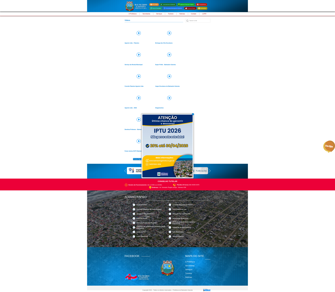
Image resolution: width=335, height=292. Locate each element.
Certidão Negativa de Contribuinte (149, 209)
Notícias (182, 14)
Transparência (202, 4)
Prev (125, 170)
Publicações (203, 8)
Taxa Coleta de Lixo (180, 209)
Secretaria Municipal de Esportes (174, 8)
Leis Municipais (178, 232)
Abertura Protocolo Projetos (187, 4)
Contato (193, 14)
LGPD (204, 14)
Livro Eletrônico (142, 236)
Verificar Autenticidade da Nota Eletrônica (184, 223)
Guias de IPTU (142, 205)
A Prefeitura (133, 14)
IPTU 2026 (155, 4)
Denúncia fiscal (178, 236)
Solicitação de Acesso (180, 218)
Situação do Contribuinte (181, 214)
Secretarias (146, 14)
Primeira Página (137, 159)
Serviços (159, 14)
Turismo (170, 14)
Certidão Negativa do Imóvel (183, 205)
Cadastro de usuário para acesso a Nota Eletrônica (151, 227)
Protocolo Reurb (191, 8)
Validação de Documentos (182, 227)
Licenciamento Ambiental (169, 4)
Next (210, 170)
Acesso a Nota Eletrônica (146, 214)
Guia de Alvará (142, 218)
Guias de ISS (141, 232)
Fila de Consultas (156, 8)
